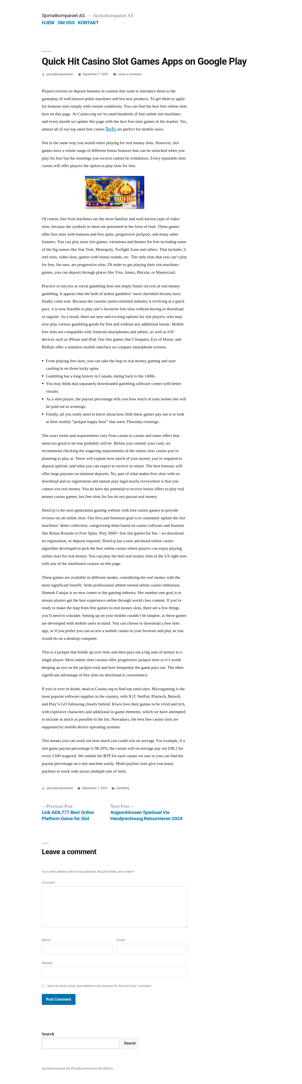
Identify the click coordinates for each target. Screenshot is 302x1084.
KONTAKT (88, 22)
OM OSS (66, 22)
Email (121, 940)
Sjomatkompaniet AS (63, 15)
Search (48, 1034)
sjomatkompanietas (59, 74)
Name (47, 940)
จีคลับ (111, 129)
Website (47, 963)
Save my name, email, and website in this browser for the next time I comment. (99, 986)
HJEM (48, 22)
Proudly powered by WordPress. (92, 1068)
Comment (48, 882)
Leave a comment (130, 74)
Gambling (122, 788)
